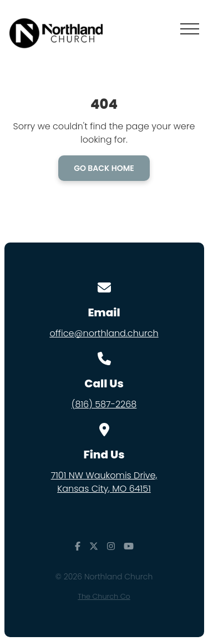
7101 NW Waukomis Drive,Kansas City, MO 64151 (104, 482)
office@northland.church (103, 333)
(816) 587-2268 (104, 404)
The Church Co (104, 596)
